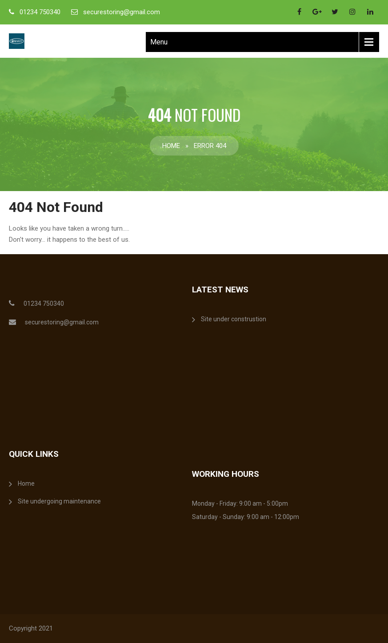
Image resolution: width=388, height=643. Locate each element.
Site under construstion (233, 319)
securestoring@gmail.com (121, 12)
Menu (159, 42)
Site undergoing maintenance (59, 501)
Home (171, 146)
